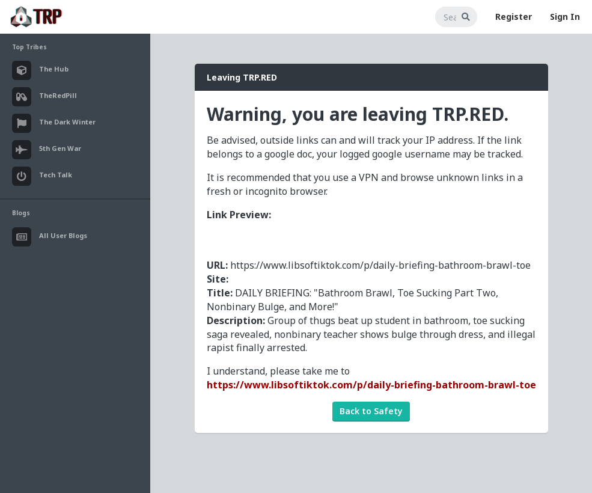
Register (513, 16)
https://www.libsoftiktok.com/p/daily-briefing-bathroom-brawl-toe (371, 384)
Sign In (565, 16)
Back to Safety (371, 411)
